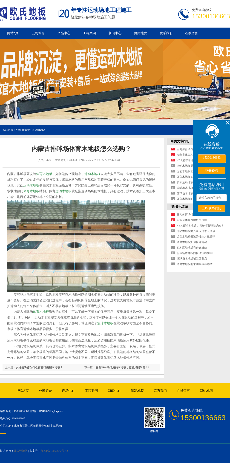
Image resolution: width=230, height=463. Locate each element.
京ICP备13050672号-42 (54, 450)
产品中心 (64, 33)
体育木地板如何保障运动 (192, 176)
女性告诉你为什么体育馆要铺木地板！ (39, 367)
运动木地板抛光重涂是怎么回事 (196, 231)
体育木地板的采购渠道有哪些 (195, 264)
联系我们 (166, 33)
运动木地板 (92, 174)
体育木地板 (44, 174)
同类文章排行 (180, 141)
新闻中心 (115, 33)
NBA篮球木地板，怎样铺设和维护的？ (200, 225)
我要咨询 (211, 170)
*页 (18, 130)
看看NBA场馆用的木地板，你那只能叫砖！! (122, 367)
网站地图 (206, 390)
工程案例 (89, 33)
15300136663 (212, 157)
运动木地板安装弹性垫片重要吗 (196, 236)
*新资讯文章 (179, 206)
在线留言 (191, 33)
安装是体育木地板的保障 (192, 154)
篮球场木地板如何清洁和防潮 (195, 253)
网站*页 (12, 33)
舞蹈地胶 (140, 33)
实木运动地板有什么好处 (192, 182)
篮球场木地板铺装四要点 (192, 193)
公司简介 (38, 33)
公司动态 (40, 130)
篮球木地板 (105, 323)
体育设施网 (21, 450)
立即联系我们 (211, 208)
